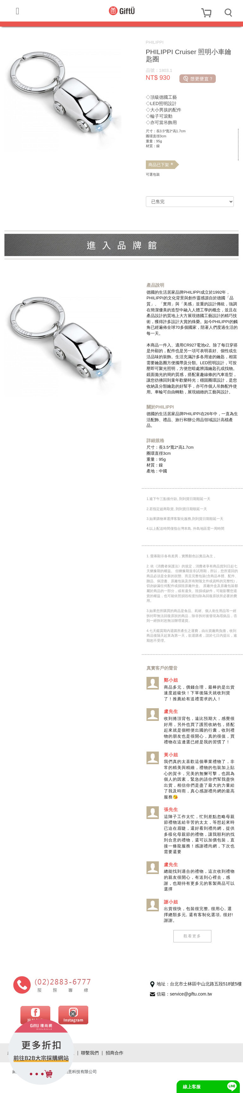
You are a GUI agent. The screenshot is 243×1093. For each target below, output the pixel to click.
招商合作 (114, 1064)
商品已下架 (160, 164)
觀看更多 (192, 948)
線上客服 (192, 1086)
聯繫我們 (90, 1064)
